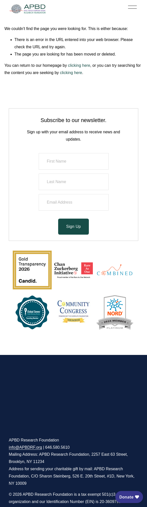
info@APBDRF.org (25, 447)
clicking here (79, 65)
